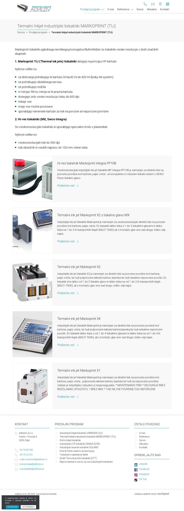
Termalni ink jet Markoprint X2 (79, 267)
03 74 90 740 (26, 450)
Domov (21, 32)
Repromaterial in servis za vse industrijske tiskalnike (86, 462)
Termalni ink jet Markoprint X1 (79, 370)
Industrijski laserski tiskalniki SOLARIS (79, 447)
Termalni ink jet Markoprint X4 (79, 319)
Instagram (144, 474)
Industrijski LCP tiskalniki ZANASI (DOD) (80, 444)
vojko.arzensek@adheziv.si (33, 459)
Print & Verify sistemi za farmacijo (77, 451)
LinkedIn (143, 464)
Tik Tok (143, 479)
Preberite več (66, 185)
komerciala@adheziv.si (31, 464)
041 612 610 (26, 454)
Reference (125, 9)
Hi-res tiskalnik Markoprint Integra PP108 (86, 163)
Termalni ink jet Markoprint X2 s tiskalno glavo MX (93, 215)
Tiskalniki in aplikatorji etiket (74, 454)
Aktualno (152, 9)
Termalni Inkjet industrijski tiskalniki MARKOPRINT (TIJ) (88, 436)
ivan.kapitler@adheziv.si (32, 469)
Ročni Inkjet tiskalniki (70, 440)
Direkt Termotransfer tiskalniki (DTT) (78, 458)
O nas (110, 9)
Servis (139, 9)
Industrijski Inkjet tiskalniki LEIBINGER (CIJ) (81, 433)
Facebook (144, 469)
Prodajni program (92, 9)
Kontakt (164, 9)
